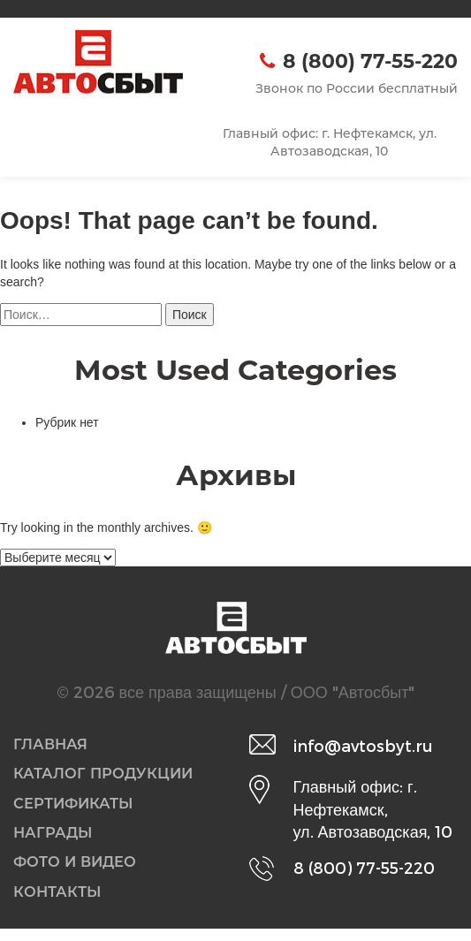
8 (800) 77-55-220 (370, 61)
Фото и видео (80, 871)
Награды (57, 839)
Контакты (61, 903)
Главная (53, 745)
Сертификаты (79, 808)
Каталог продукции (111, 776)
